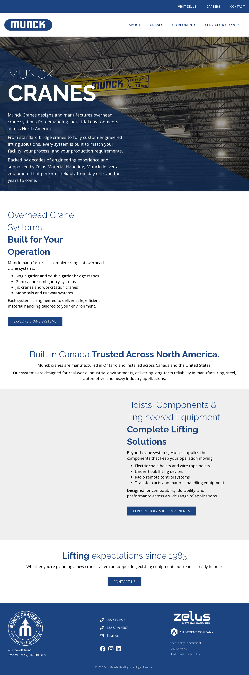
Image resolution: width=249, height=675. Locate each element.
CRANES (156, 25)
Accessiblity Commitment (185, 643)
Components (184, 25)
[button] (35, 321)
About (135, 25)
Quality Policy (178, 648)
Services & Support (223, 25)
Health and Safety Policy (185, 654)
